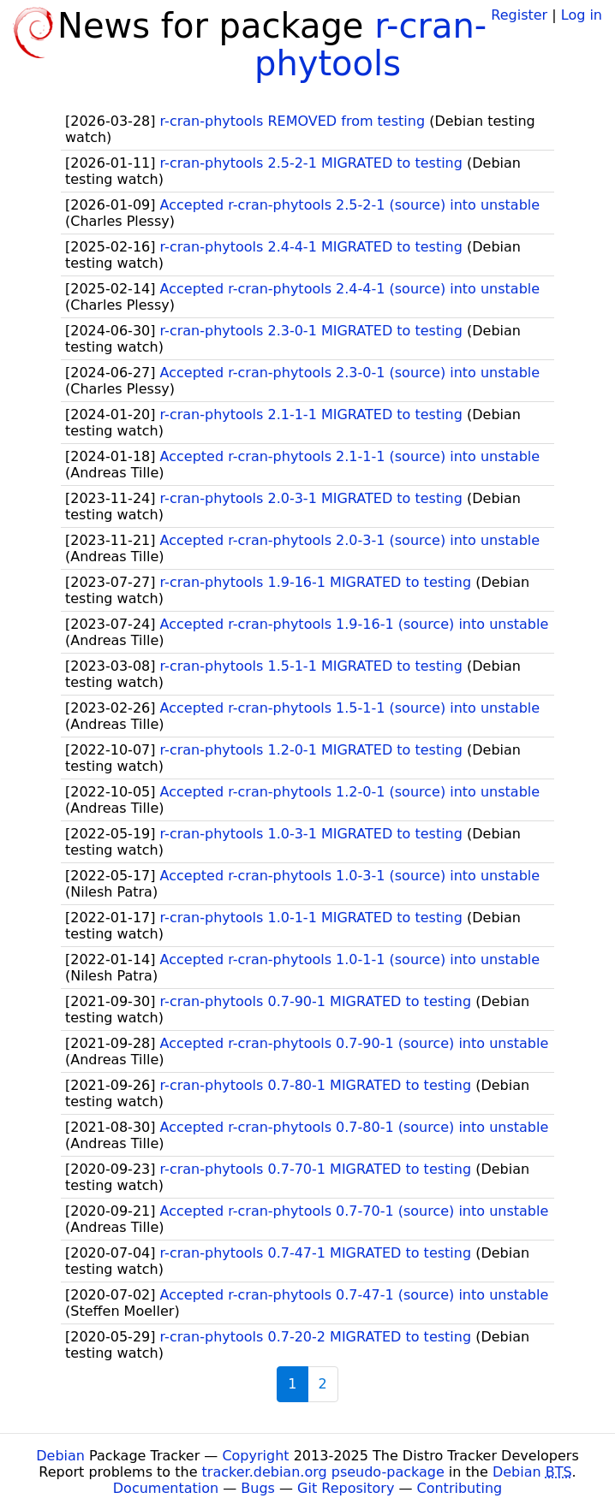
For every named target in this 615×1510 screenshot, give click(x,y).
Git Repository (345, 1488)
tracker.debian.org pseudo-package (323, 1472)
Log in (581, 15)
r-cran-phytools (370, 44)
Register (519, 15)
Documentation (165, 1488)
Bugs (258, 1488)
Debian (60, 1456)
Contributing (460, 1488)
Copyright (255, 1456)
